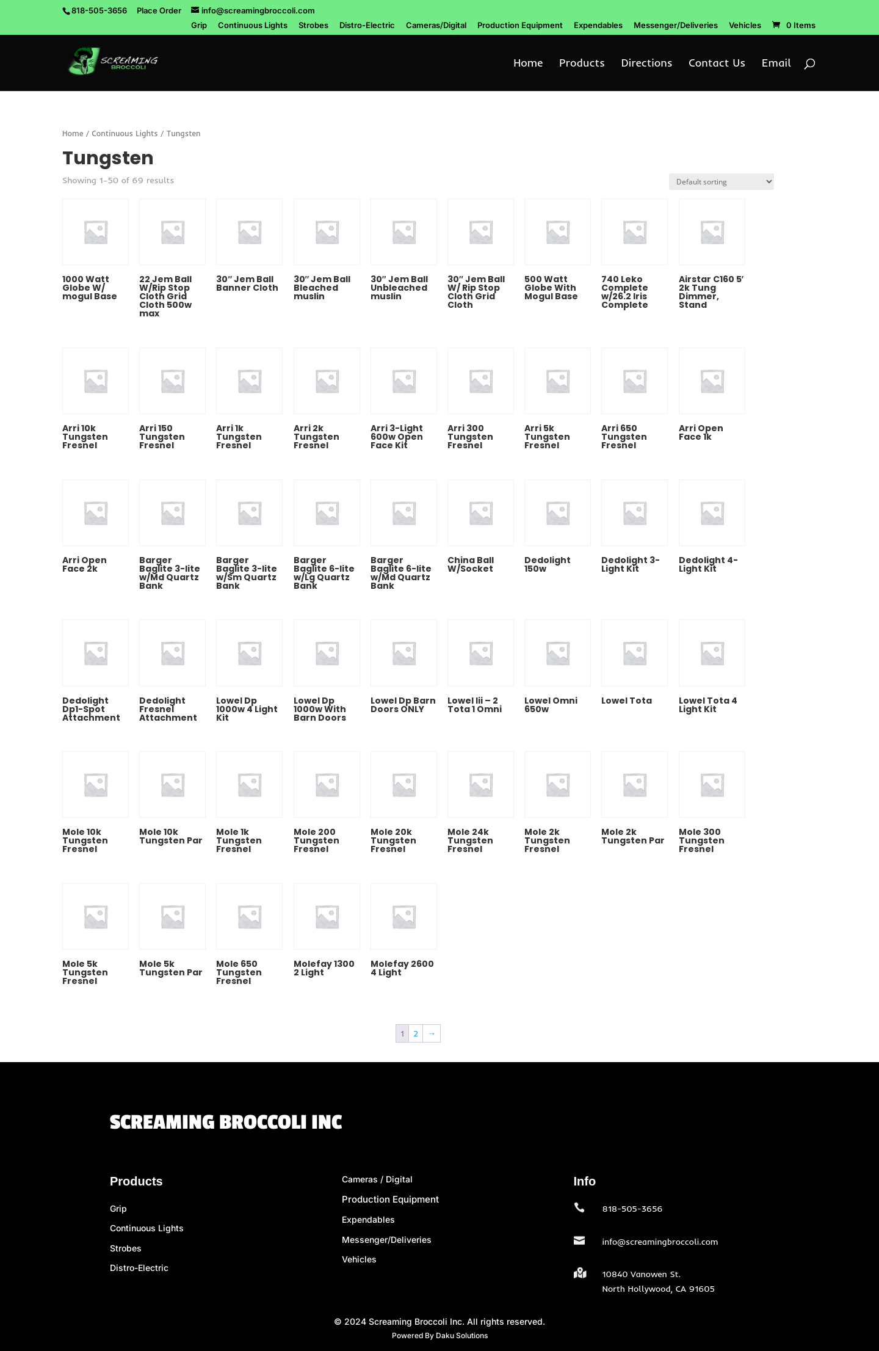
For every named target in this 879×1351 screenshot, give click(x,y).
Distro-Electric (367, 25)
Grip (199, 25)
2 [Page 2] (415, 1033)
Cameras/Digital (436, 25)
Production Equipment (520, 25)
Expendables (598, 25)
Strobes (313, 25)
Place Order (159, 10)
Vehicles (745, 25)
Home (528, 64)
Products (582, 64)
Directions (647, 64)
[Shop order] (721, 181)
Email (776, 64)
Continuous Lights (253, 25)
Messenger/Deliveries (676, 25)
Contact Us (717, 64)
